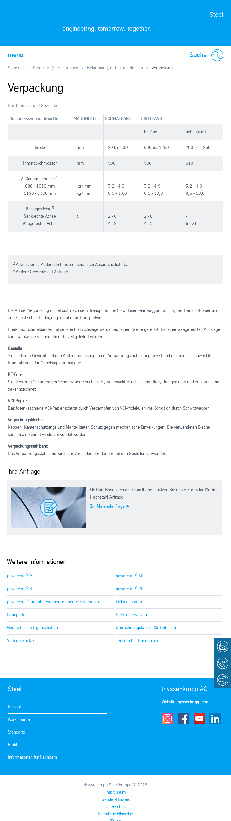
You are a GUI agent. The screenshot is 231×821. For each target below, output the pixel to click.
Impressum (115, 792)
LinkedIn (215, 718)
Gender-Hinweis (116, 800)
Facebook (183, 718)
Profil (12, 745)
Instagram (167, 718)
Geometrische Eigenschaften (32, 628)
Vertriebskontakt (21, 641)
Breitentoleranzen (131, 615)
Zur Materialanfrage (107, 506)
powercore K (19, 588)
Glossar (14, 707)
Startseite (16, 68)
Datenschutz (115, 807)
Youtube (199, 718)
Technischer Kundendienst (139, 641)
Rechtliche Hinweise (115, 814)
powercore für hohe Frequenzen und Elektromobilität (55, 601)
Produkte (41, 68)
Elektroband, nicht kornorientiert (115, 68)
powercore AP (129, 575)
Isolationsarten (129, 602)
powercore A (19, 575)
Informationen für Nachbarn (32, 757)
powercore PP (129, 588)
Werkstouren (19, 720)
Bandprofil (16, 615)
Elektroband (67, 68)
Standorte (16, 732)
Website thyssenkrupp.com (185, 702)
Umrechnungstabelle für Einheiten (146, 628)
